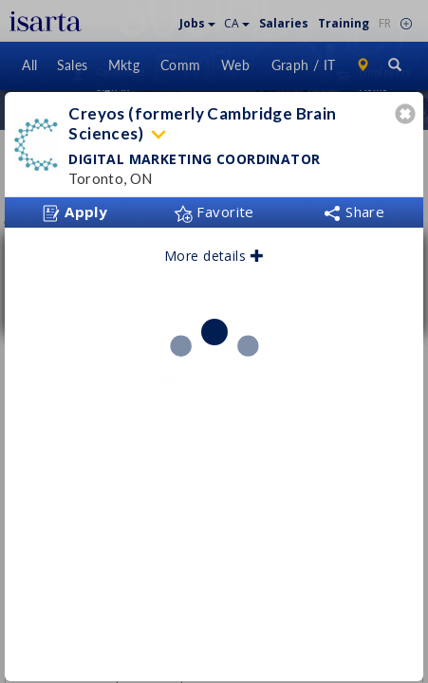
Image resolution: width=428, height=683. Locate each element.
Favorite (214, 204)
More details (214, 249)
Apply (75, 205)
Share (354, 204)
